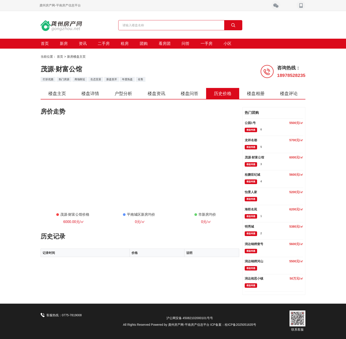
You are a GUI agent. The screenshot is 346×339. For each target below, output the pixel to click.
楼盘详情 (90, 93)
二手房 (104, 43)
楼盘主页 (57, 93)
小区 (227, 43)
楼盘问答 (189, 93)
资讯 (83, 43)
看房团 (165, 43)
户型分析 (123, 93)
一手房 (206, 43)
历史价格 (222, 93)
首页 (45, 43)
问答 (186, 43)
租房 (125, 43)
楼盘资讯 (156, 93)
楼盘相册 (256, 93)
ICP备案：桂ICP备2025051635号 (233, 324)
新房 (64, 43)
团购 (144, 43)
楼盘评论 (289, 93)
